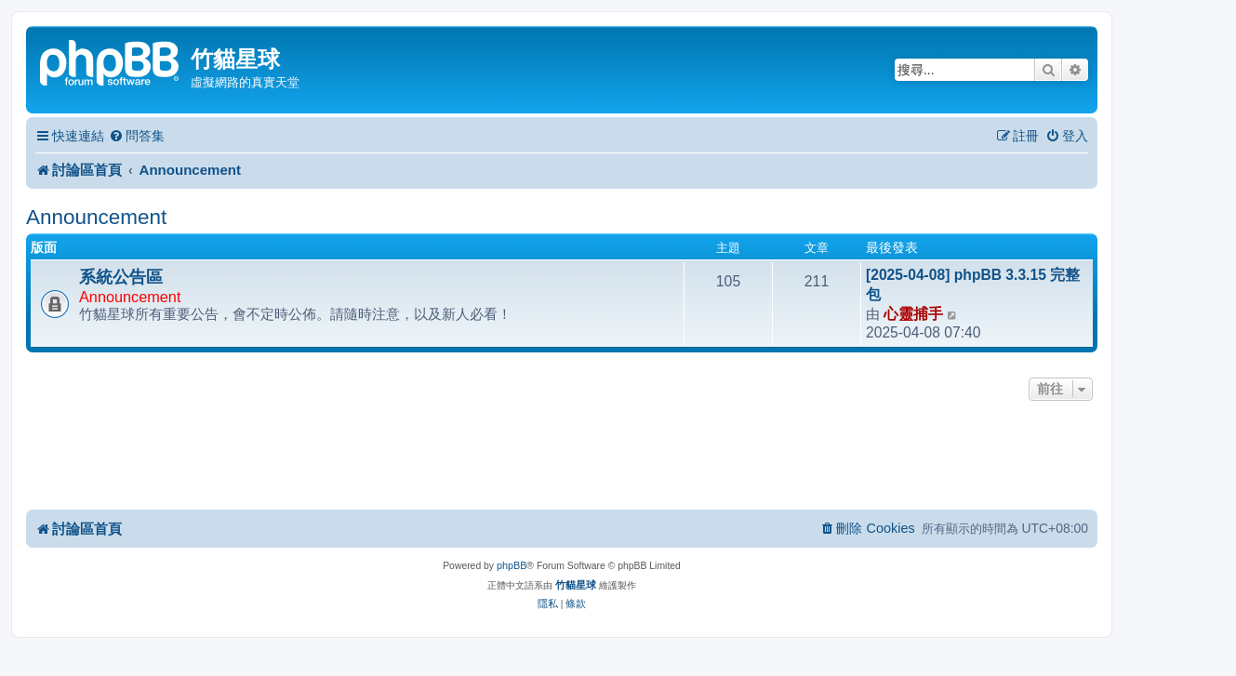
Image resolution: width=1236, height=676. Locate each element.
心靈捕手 (913, 314)
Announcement (96, 217)
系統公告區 (121, 277)
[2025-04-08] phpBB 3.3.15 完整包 (973, 284)
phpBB (511, 565)
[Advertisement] (561, 456)
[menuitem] (137, 136)
